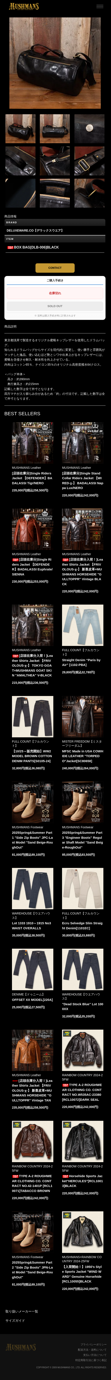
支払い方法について (95, 1354)
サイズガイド (15, 1320)
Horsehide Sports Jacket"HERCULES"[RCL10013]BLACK (82, 1181)
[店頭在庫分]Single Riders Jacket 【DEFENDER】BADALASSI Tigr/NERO (32, 478)
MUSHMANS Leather (26, 467)
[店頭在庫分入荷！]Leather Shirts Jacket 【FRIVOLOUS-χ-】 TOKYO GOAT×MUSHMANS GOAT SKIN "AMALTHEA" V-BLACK (32, 665)
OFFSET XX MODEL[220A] (32, 1000)
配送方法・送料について (92, 1349)
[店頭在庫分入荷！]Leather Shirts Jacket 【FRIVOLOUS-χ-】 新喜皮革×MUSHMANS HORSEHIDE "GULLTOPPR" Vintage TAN (32, 1090)
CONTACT (55, 267)
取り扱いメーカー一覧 (21, 1311)
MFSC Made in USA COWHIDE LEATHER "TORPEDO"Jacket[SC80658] (82, 756)
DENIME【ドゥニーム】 (28, 994)
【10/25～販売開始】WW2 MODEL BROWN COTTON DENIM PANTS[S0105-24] (32, 756)
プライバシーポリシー (94, 1344)
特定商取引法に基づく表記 (91, 1360)
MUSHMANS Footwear (27, 827)
